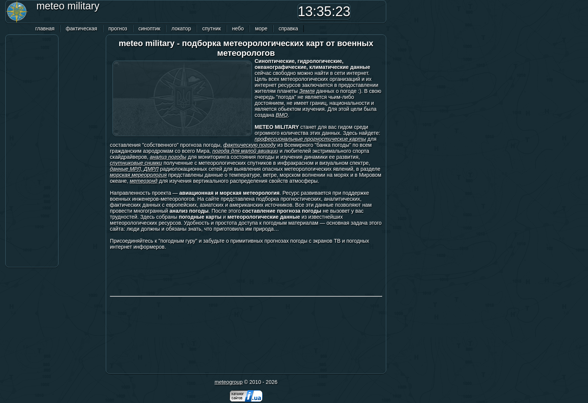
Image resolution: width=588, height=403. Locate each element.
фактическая (81, 28)
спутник (211, 28)
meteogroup (228, 382)
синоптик (149, 28)
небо (238, 28)
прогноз (117, 28)
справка (288, 28)
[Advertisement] (187, 11)
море (261, 28)
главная (44, 28)
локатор (181, 28)
